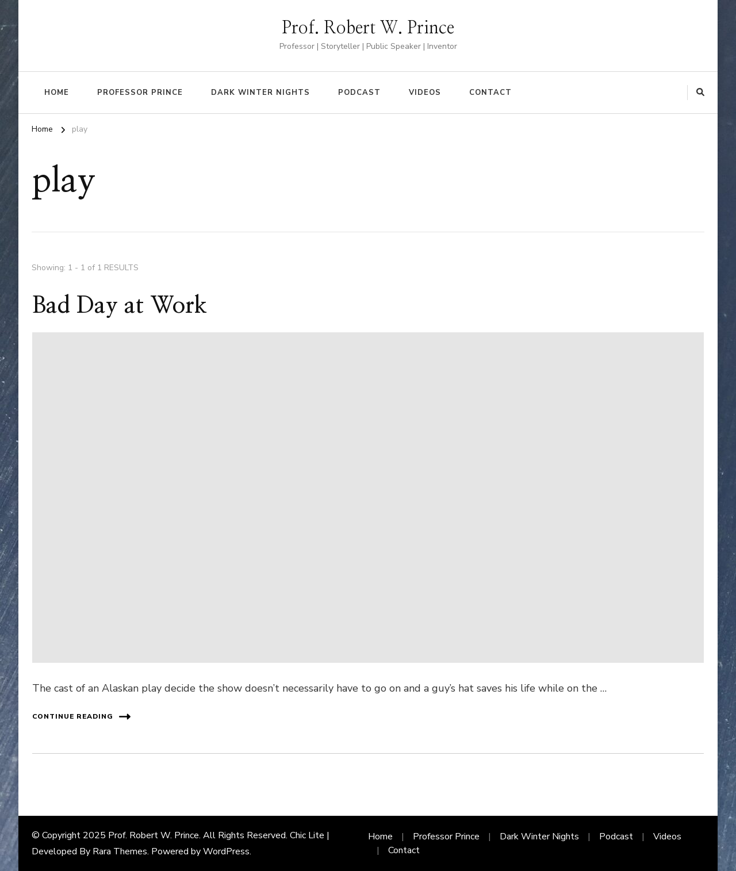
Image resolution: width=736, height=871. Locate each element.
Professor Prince (140, 92)
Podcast (359, 92)
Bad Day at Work (119, 305)
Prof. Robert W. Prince (368, 28)
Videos (425, 92)
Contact (490, 92)
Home (56, 92)
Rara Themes (120, 851)
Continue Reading (81, 717)
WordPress (226, 851)
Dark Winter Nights (260, 92)
